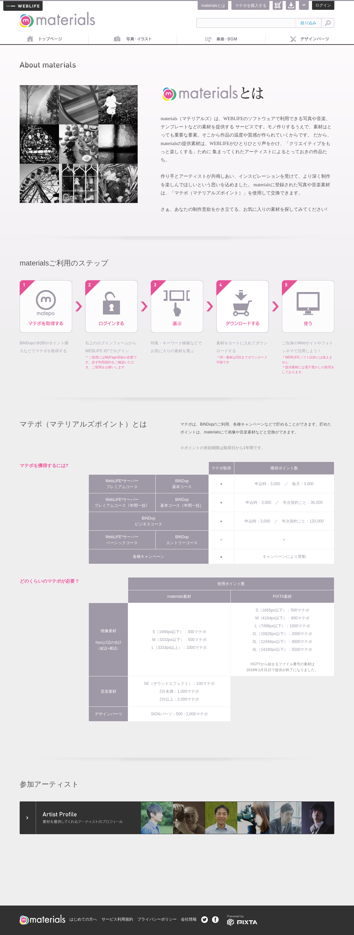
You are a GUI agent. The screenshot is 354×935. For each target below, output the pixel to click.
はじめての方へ (83, 919)
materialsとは (213, 5)
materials (27, 15)
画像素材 (132, 39)
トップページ (44, 39)
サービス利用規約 (117, 919)
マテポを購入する (250, 5)
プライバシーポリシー (157, 919)
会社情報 (189, 919)
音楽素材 (221, 39)
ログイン (323, 5)
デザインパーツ (310, 39)
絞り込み (308, 23)
